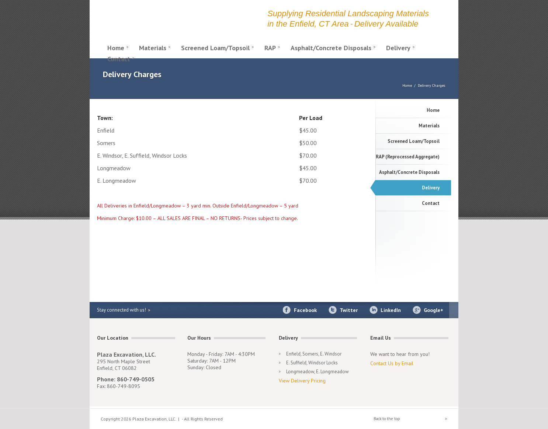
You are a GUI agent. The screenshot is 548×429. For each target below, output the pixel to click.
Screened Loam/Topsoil (215, 48)
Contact (118, 59)
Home (115, 48)
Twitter (349, 310)
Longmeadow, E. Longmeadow (317, 371)
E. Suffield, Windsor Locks (312, 363)
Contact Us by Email (391, 363)
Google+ (433, 310)
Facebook (305, 310)
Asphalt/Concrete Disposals (331, 48)
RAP (270, 48)
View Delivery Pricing (302, 380)
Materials (152, 48)
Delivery (398, 48)
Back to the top (387, 418)
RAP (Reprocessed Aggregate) (408, 157)
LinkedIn (391, 310)
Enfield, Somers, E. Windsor (313, 354)
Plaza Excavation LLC (178, 19)
